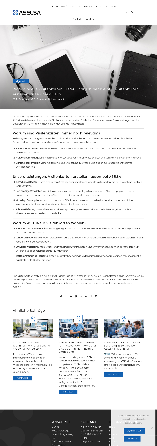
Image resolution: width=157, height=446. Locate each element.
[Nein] (152, 427)
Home (55, 6)
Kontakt (90, 18)
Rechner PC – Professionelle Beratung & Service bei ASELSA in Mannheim (123, 345)
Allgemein (21, 81)
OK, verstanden (134, 431)
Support (78, 18)
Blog (113, 6)
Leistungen (85, 6)
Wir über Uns (68, 6)
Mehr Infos (132, 439)
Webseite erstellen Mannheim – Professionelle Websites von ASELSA (31, 345)
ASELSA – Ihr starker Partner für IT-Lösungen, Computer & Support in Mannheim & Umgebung (78, 347)
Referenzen (101, 6)
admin (61, 99)
